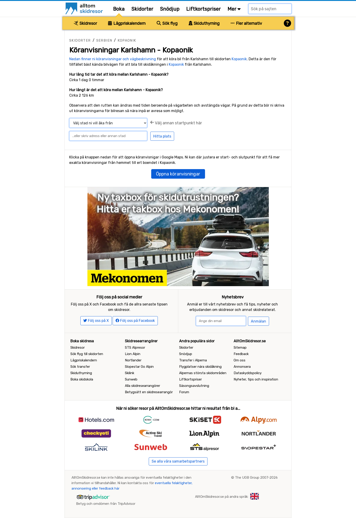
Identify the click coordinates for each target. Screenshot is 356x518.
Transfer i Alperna (193, 360)
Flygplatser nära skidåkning (200, 367)
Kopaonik (127, 40)
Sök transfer (80, 367)
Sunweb (131, 379)
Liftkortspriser (203, 9)
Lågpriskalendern (127, 23)
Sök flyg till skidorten (86, 354)
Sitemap (240, 347)
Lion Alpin (132, 354)
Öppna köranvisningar (178, 174)
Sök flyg (167, 23)
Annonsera (242, 367)
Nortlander (133, 360)
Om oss (239, 360)
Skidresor (85, 23)
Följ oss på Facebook (135, 320)
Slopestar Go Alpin (139, 367)
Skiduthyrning (204, 23)
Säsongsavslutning (194, 386)
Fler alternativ (246, 23)
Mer (234, 9)
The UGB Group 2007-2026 (256, 477)
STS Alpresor (135, 347)
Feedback (241, 354)
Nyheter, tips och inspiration (256, 379)
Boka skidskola (81, 379)
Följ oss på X (96, 320)
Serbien (104, 40)
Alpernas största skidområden (202, 373)
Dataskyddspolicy (248, 373)
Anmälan (258, 321)
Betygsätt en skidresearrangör (149, 392)
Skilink (129, 373)
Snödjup (169, 9)
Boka (119, 9)
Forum (184, 392)
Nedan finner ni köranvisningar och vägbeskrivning (112, 59)
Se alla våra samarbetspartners (178, 461)
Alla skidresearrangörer (142, 386)
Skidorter (142, 9)
